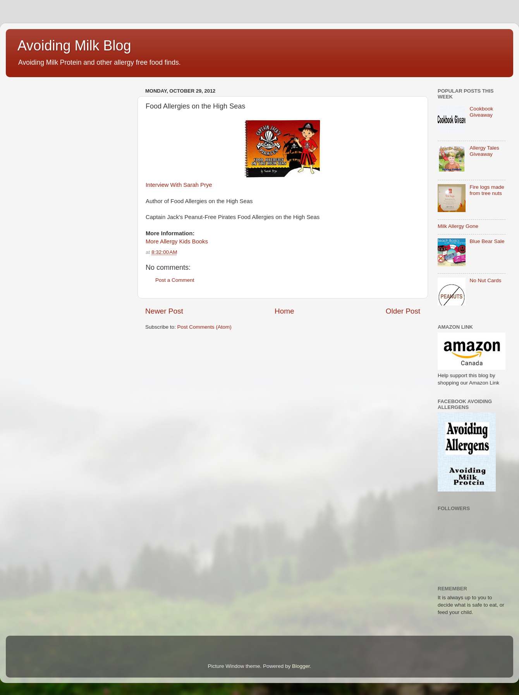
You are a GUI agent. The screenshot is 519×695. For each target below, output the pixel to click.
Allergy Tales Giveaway (484, 151)
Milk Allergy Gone (458, 226)
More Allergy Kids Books (177, 241)
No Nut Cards (485, 280)
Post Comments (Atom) (204, 327)
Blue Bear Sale (486, 241)
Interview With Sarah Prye (179, 185)
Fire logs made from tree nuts (486, 190)
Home (284, 311)
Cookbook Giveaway (481, 112)
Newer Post (164, 311)
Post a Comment (174, 280)
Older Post (403, 311)
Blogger (301, 666)
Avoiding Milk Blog (74, 45)
